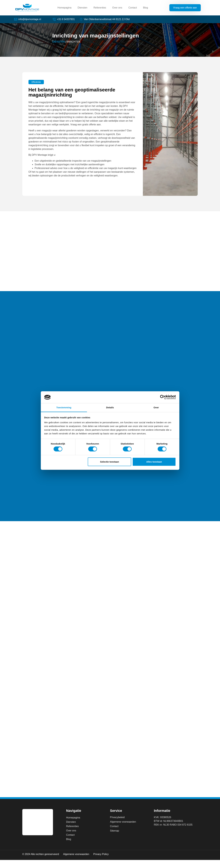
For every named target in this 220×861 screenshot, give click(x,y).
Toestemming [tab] (63, 407)
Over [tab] (156, 407)
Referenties (99, 7)
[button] (36, 83)
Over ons (117, 7)
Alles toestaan (154, 461)
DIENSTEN (58, 43)
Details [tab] (110, 407)
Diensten (82, 7)
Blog (145, 7)
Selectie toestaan (109, 461)
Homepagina (64, 7)
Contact (132, 7)
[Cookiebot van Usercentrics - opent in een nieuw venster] (162, 397)
